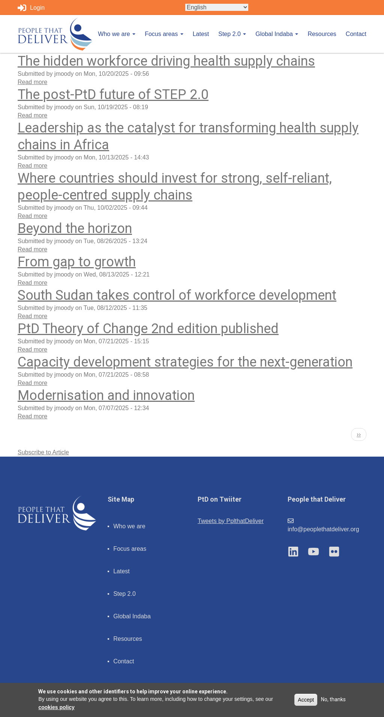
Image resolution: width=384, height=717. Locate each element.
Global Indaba (276, 34)
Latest (201, 34)
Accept (306, 700)
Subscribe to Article (43, 452)
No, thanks (333, 699)
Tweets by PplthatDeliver (231, 521)
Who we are (116, 34)
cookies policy (56, 707)
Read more (32, 82)
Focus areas (164, 34)
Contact (356, 34)
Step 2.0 (232, 34)
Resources (322, 34)
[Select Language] (216, 7)
